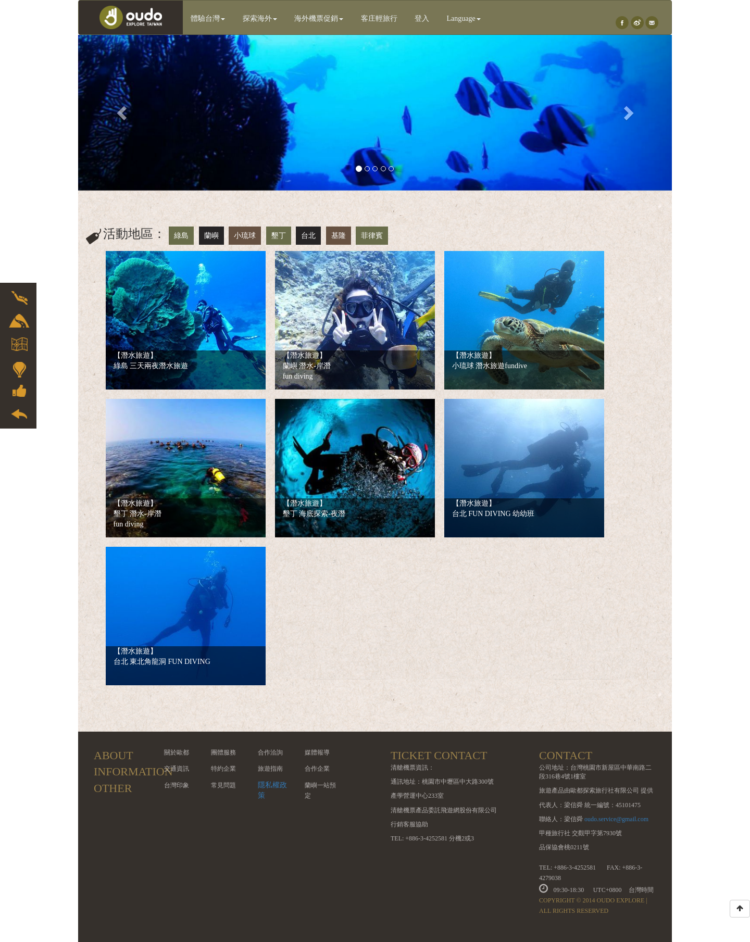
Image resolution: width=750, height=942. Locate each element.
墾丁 (278, 236)
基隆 (338, 236)
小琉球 (245, 236)
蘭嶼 (211, 236)
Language (464, 18)
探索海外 (260, 18)
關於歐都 (176, 752)
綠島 (181, 236)
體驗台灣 (208, 18)
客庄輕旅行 (379, 18)
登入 (422, 18)
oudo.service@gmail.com (616, 819)
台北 (308, 236)
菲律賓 (372, 236)
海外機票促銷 (318, 18)
